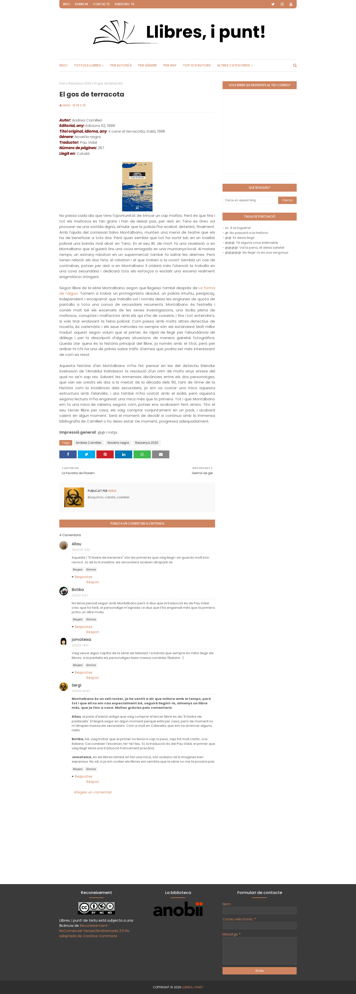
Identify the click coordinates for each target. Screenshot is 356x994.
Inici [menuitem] (63, 65)
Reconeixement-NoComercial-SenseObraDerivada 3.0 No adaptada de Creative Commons (94, 930)
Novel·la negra (118, 443)
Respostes (83, 576)
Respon (78, 569)
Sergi (66, 105)
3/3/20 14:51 (80, 645)
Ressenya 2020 (79, 83)
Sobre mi (81, 4)
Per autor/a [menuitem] (121, 65)
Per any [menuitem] (170, 65)
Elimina (91, 569)
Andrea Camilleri (88, 443)
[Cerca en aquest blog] (250, 200)
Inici (66, 4)
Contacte (101, 4)
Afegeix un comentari (93, 792)
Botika (78, 589)
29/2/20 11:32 (81, 550)
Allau (76, 544)
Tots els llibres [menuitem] (87, 65)
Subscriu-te (124, 4)
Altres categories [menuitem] (233, 65)
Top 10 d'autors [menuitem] (197, 65)
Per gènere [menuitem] (147, 65)
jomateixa (81, 639)
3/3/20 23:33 (81, 691)
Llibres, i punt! (192, 987)
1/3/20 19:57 (80, 595)
